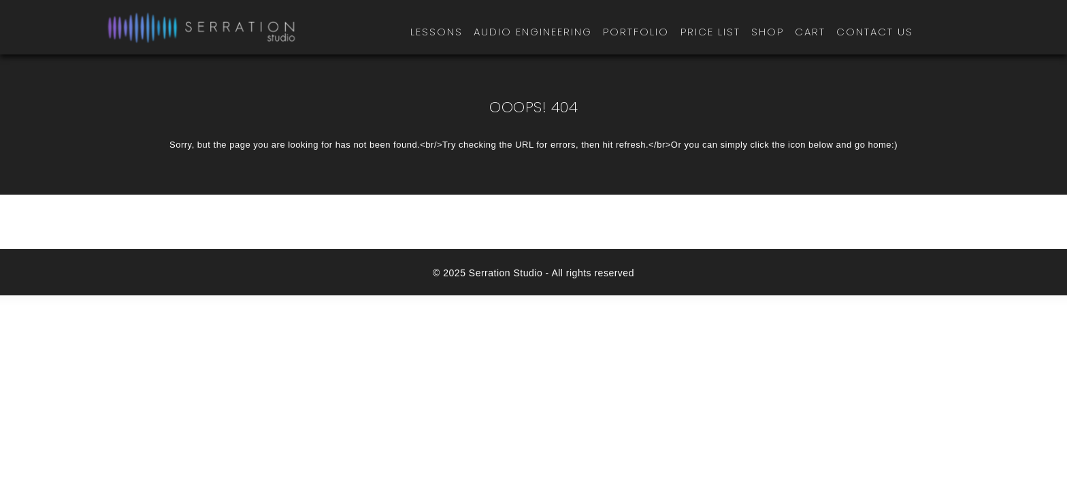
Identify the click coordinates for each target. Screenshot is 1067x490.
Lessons (436, 31)
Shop (767, 31)
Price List (710, 31)
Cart (810, 31)
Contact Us (874, 31)
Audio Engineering (533, 31)
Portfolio (636, 31)
